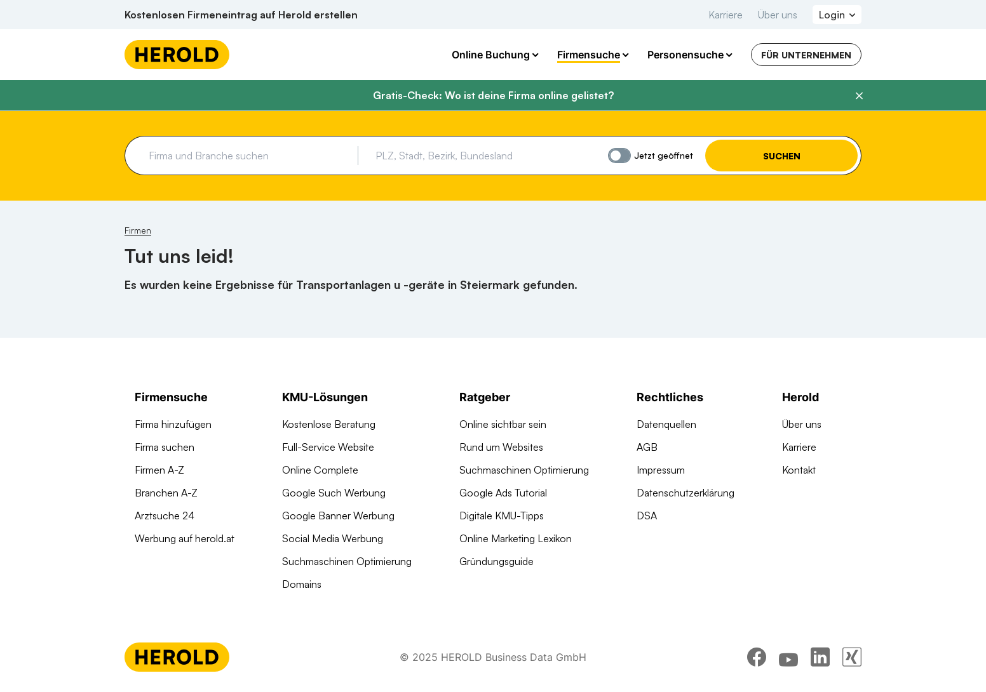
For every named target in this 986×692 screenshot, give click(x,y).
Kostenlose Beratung (328, 424)
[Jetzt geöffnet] (619, 155)
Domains (301, 584)
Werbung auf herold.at (184, 538)
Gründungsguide (496, 561)
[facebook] (756, 657)
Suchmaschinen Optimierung (347, 561)
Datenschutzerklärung (685, 492)
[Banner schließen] (859, 95)
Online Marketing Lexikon (515, 538)
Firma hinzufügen (173, 424)
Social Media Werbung (332, 538)
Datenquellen (666, 424)
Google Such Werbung (334, 492)
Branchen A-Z (166, 492)
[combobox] (249, 155)
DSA (647, 515)
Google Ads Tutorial (503, 492)
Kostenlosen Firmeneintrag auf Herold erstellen (241, 14)
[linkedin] (820, 657)
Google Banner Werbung (338, 515)
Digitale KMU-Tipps (501, 515)
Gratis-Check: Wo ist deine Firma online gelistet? (493, 95)
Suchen (781, 155)
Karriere (725, 14)
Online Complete (320, 469)
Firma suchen (164, 447)
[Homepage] (177, 54)
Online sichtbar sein (502, 424)
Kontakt (799, 469)
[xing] (851, 657)
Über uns (777, 14)
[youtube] (788, 657)
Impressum (661, 469)
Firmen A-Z (159, 469)
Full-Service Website (328, 447)
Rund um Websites (501, 447)
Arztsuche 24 (164, 515)
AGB (647, 447)
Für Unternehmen (806, 55)
